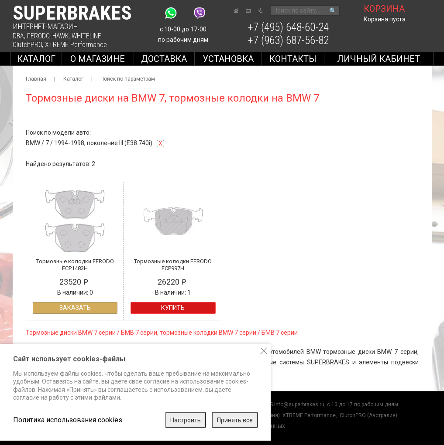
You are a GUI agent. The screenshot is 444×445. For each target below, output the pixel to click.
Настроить (185, 420)
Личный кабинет (378, 59)
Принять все (235, 420)
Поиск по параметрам (127, 79)
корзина (384, 8)
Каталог (36, 59)
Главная (36, 79)
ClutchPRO (27, 45)
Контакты (293, 59)
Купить (173, 307)
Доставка (164, 59)
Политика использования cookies (67, 420)
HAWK (60, 36)
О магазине (97, 59)
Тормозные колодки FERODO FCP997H (173, 265)
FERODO (38, 36)
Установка (228, 59)
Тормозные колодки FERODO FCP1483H (75, 265)
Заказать (75, 307)
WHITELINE (86, 36)
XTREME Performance (76, 45)
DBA (18, 36)
